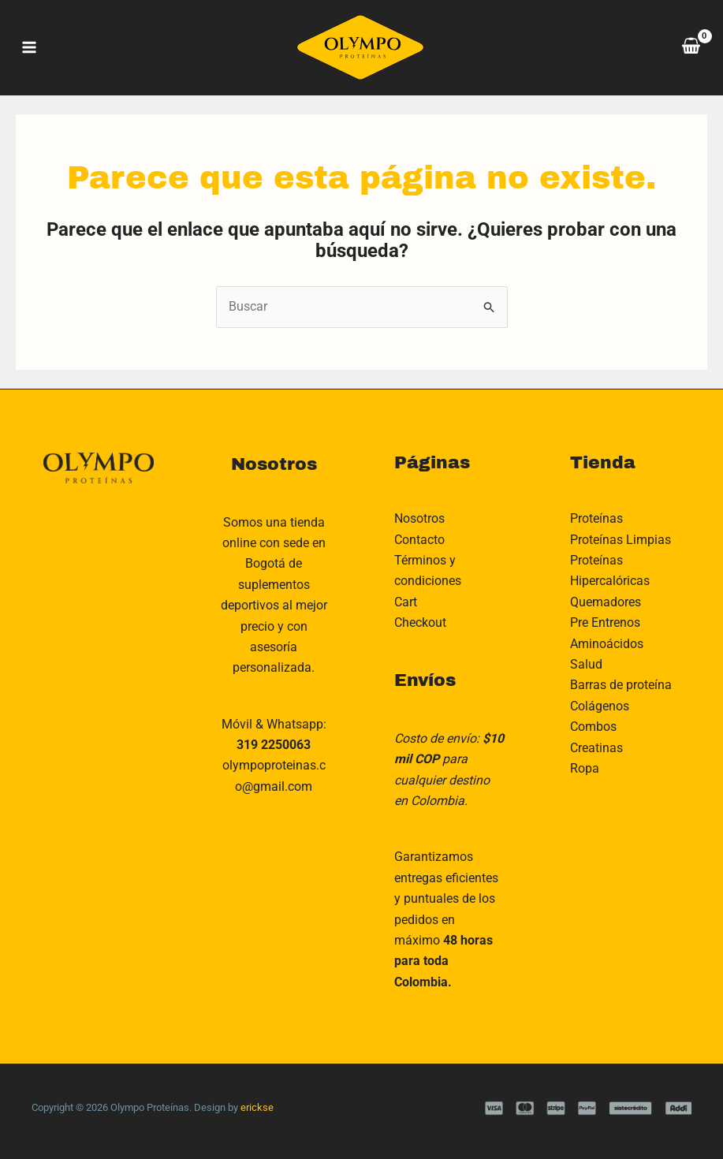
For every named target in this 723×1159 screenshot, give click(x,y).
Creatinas (596, 747)
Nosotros (419, 518)
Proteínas (596, 518)
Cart (405, 601)
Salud (586, 664)
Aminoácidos (606, 643)
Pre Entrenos (605, 622)
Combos (593, 726)
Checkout (420, 622)
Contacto (419, 539)
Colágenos (599, 706)
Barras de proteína (621, 684)
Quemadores (605, 601)
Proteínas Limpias (620, 539)
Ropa (584, 768)
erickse (257, 1107)
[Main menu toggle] (29, 47)
